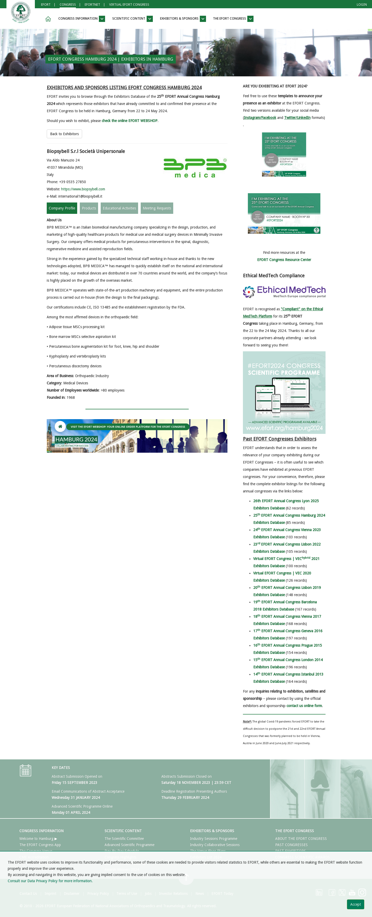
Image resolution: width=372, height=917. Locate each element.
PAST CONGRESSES (291, 845)
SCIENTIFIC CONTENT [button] (132, 19)
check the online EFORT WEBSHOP (129, 121)
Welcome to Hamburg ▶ (38, 839)
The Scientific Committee (124, 839)
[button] (47, 19)
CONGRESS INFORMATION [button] (81, 19)
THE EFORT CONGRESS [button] (233, 19)
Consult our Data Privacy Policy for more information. (50, 881)
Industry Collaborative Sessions (215, 845)
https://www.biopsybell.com (83, 189)
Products (89, 208)
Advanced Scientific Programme (129, 845)
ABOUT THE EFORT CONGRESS (301, 839)
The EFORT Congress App (40, 845)
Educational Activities (119, 208)
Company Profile (62, 208)
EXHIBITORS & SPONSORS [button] (183, 19)
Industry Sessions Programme (213, 839)
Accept (355, 904)
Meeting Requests (157, 208)
